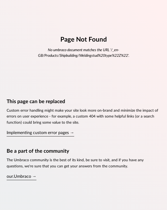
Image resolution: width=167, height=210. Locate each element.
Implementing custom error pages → (40, 133)
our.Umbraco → (21, 176)
